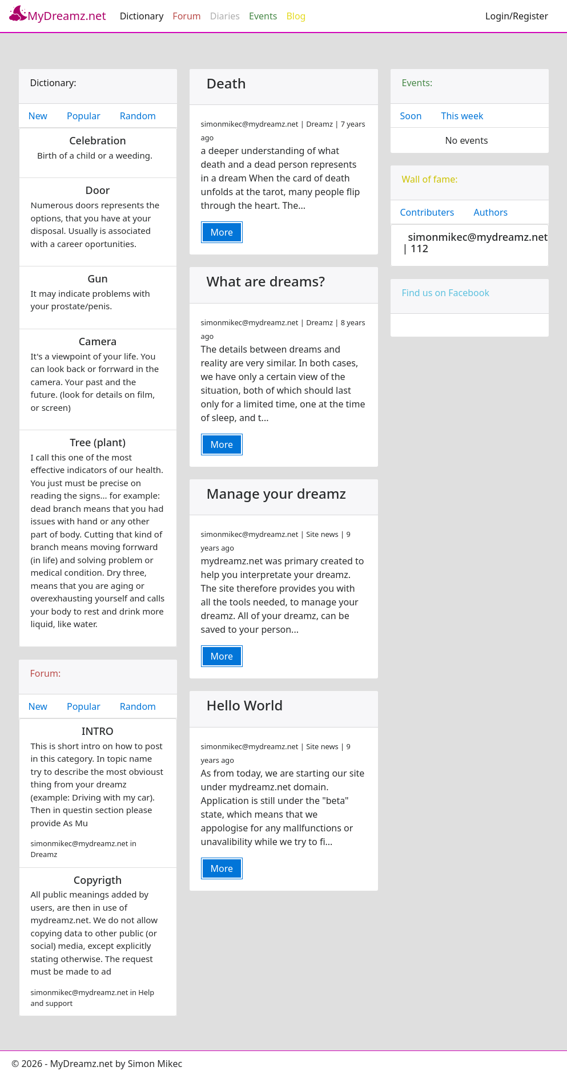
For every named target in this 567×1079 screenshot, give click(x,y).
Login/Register (516, 16)
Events (263, 16)
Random (138, 116)
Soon (411, 116)
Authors (491, 212)
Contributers (427, 212)
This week (462, 116)
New (38, 116)
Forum (186, 16)
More (222, 232)
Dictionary (142, 16)
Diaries (225, 16)
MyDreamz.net (57, 14)
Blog (295, 16)
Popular (83, 116)
